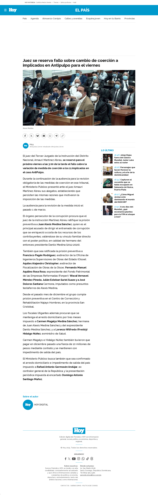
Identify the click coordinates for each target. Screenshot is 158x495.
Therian (55, 2)
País (25, 18)
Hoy (32, 144)
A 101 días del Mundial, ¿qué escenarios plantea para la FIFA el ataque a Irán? (124, 212)
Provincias (129, 18)
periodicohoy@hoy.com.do (90, 475)
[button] (5, 10)
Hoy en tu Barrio (112, 18)
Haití (74, 2)
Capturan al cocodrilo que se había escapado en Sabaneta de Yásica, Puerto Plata (123, 185)
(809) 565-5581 (89, 473)
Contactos (65, 485)
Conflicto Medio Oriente (43, 2)
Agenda (35, 18)
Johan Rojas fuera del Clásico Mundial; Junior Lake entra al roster (124, 159)
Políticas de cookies (89, 485)
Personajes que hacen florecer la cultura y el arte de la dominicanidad (124, 171)
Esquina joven (93, 18)
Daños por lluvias (66, 2)
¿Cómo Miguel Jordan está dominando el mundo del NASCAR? (124, 198)
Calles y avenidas (73, 18)
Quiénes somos (75, 485)
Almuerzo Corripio (51, 18)
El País (82, 10)
